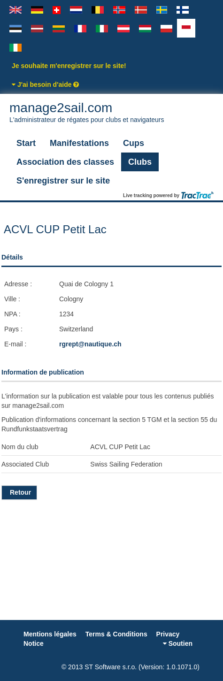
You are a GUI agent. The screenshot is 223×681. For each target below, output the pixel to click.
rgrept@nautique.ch (90, 344)
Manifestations (79, 143)
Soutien (177, 643)
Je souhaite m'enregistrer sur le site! (69, 65)
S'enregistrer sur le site (63, 180)
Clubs (140, 162)
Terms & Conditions (116, 634)
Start (26, 143)
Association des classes (65, 162)
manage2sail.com (111, 112)
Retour (19, 492)
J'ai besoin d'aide (45, 84)
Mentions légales (50, 634)
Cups (133, 143)
